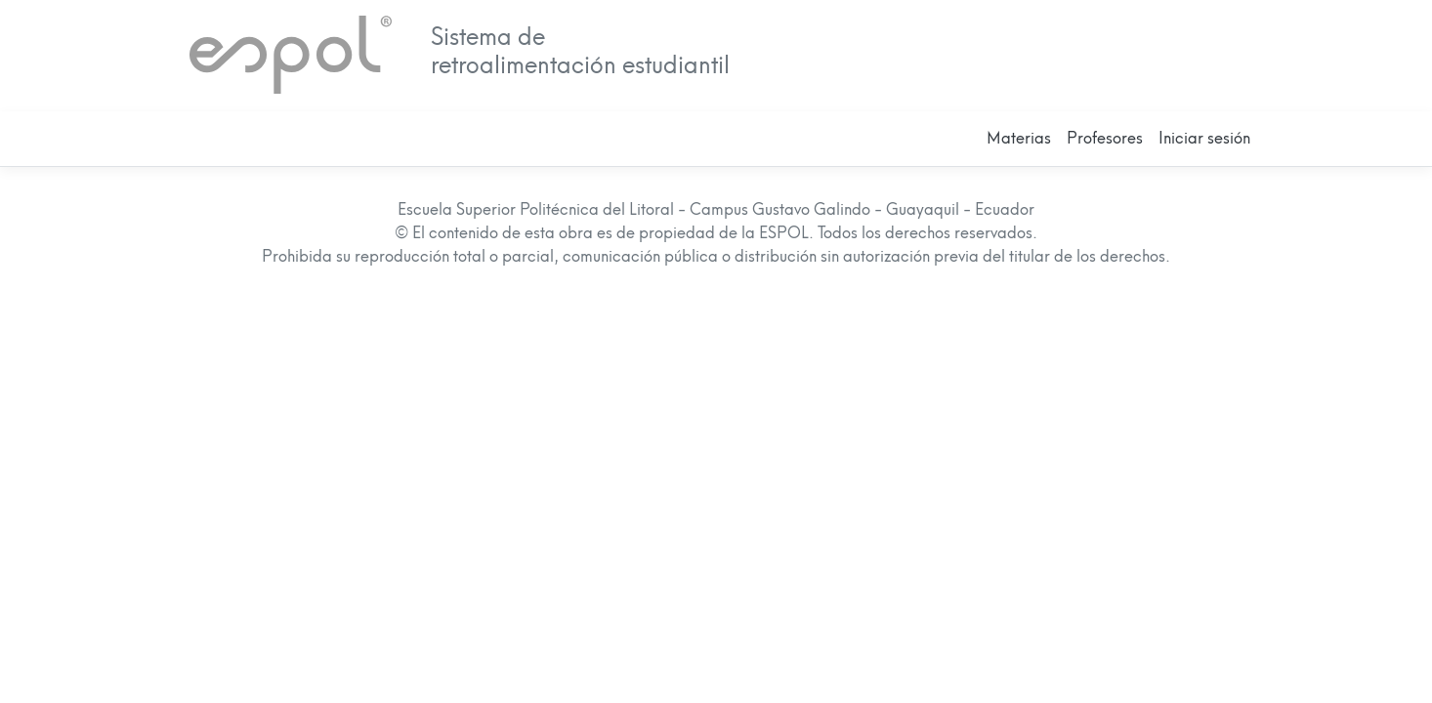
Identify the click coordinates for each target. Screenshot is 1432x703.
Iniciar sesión (1204, 138)
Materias (1019, 138)
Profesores (1105, 138)
